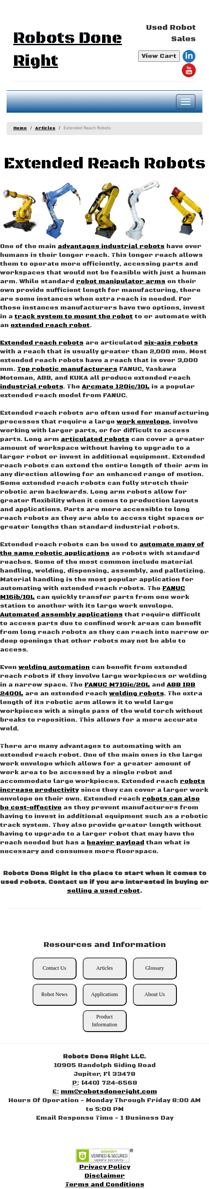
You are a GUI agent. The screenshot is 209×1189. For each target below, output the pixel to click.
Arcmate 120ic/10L (116, 387)
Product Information (104, 1020)
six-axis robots (171, 343)
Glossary (154, 968)
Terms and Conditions (104, 1185)
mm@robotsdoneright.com (109, 1092)
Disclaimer (104, 1176)
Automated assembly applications (61, 615)
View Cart (159, 56)
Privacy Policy (104, 1167)
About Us (154, 994)
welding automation (54, 667)
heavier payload (115, 843)
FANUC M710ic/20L (117, 685)
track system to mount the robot (74, 316)
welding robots (136, 694)
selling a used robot (103, 891)
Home (20, 128)
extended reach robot (50, 325)
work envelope (143, 422)
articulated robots (95, 439)
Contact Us (54, 968)
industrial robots (31, 387)
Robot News (54, 994)
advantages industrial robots (111, 246)
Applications (104, 994)
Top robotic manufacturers (67, 369)
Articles (45, 128)
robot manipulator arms (120, 281)
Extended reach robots (42, 343)
